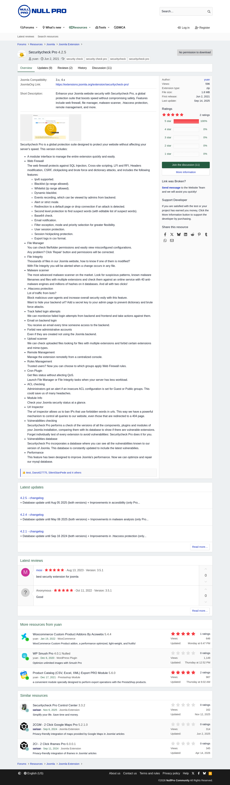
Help (186, 773)
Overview (26, 67)
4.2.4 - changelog (32, 514)
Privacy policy (171, 773)
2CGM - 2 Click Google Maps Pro (55, 724)
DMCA (121, 27)
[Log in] (183, 28)
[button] (36, 27)
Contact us (130, 773)
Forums (29, 27)
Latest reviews (25, 36)
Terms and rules (150, 773)
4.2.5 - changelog (32, 498)
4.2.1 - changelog (32, 531)
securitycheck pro (139, 58)
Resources (80, 27)
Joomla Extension (69, 709)
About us (114, 773)
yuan (35, 58)
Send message (171, 187)
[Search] (186, 11)
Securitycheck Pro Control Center (55, 705)
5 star (168, 121)
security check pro (96, 58)
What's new (53, 27)
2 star (168, 145)
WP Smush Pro (43, 653)
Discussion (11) (102, 67)
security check (74, 58)
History (82, 67)
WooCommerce (66, 638)
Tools (102, 27)
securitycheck (118, 58)
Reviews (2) (65, 67)
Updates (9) (44, 67)
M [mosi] (25, 572)
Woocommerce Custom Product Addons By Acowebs (68, 634)
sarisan (37, 709)
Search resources (48, 36)
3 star (168, 137)
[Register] (202, 28)
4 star (168, 129)
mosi (39, 570)
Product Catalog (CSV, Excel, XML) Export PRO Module (70, 673)
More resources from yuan (41, 624)
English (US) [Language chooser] (33, 773)
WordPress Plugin (67, 657)
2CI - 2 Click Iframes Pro (49, 744)
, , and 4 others (53, 472)
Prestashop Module (69, 677)
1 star (168, 153)
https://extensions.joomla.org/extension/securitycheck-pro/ (92, 84)
